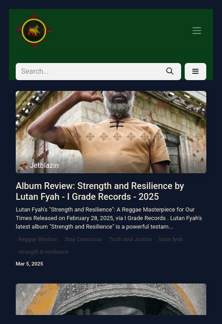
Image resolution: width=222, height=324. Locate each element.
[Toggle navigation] (196, 30)
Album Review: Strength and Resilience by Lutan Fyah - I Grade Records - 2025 (100, 191)
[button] (195, 71)
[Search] (170, 71)
